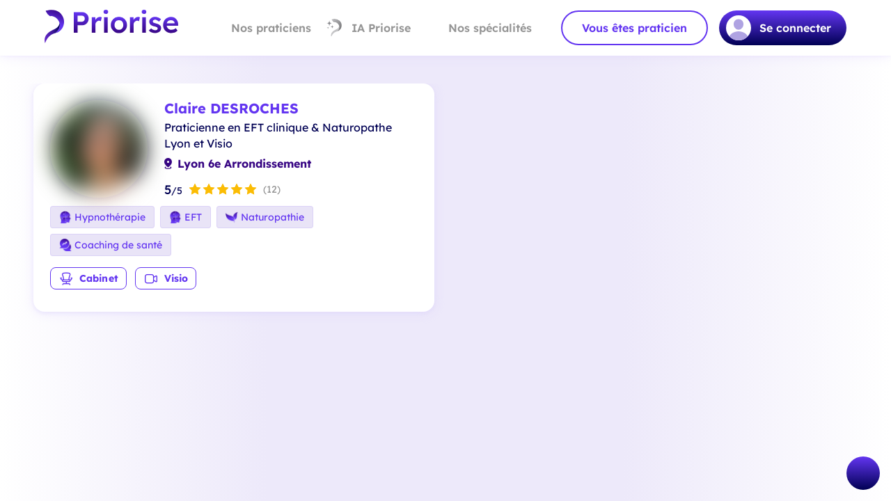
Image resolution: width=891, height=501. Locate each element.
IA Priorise (368, 28)
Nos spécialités (478, 27)
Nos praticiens (259, 27)
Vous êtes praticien (634, 28)
